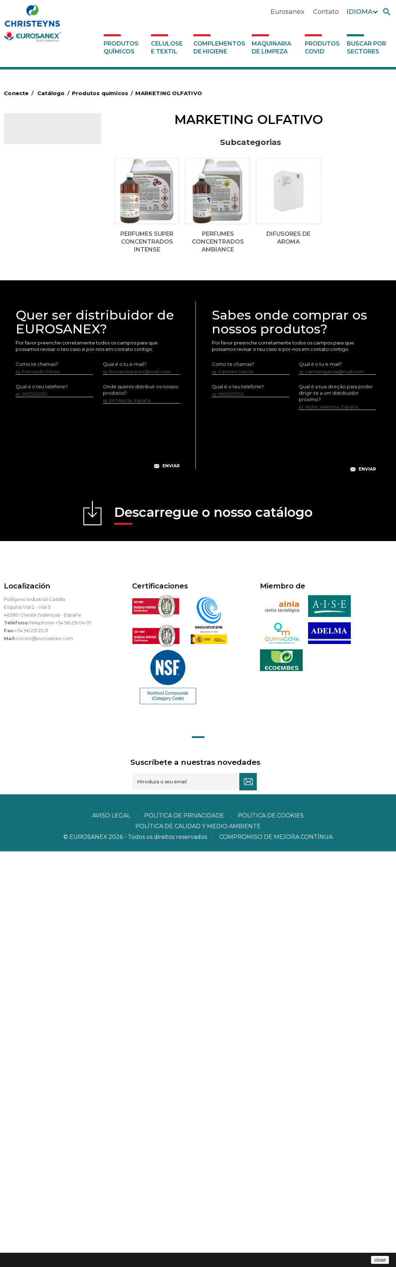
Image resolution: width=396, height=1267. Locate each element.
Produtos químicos (121, 47)
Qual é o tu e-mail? (124, 780)
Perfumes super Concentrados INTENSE (47, 177)
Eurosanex (287, 12)
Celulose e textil (167, 47)
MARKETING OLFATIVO (44, 160)
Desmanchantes (36, 316)
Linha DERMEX (34, 448)
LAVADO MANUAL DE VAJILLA (52, 382)
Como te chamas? (37, 780)
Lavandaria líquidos (39, 327)
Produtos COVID (322, 47)
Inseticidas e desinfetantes (48, 305)
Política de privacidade (184, 1231)
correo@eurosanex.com (44, 1054)
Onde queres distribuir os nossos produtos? (140, 805)
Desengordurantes (39, 261)
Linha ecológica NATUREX (47, 459)
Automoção (31, 239)
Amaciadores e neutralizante (51, 349)
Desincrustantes (36, 272)
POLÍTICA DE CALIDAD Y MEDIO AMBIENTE (198, 1242)
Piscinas (26, 492)
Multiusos (28, 481)
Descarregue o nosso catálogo (213, 930)
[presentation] (98, 857)
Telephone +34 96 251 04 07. (60, 1038)
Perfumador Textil (38, 360)
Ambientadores (35, 227)
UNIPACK (28, 536)
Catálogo (37, 134)
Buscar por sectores (366, 47)
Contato (326, 12)
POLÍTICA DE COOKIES (271, 1231)
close (380, 1260)
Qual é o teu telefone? (42, 802)
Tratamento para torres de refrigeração (47, 520)
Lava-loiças (30, 371)
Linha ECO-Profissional (43, 470)
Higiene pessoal (36, 294)
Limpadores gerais (39, 426)
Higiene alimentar (38, 283)
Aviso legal (111, 1231)
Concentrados (34, 250)
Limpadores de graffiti (43, 415)
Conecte (20, 93)
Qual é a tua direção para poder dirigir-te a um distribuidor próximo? (336, 808)
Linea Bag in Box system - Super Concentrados (46, 398)
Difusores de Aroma (46, 216)
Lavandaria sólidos (39, 338)
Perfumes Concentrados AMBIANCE (50, 199)
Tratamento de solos (41, 503)
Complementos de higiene (219, 47)
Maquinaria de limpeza (271, 47)
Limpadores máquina (42, 437)
